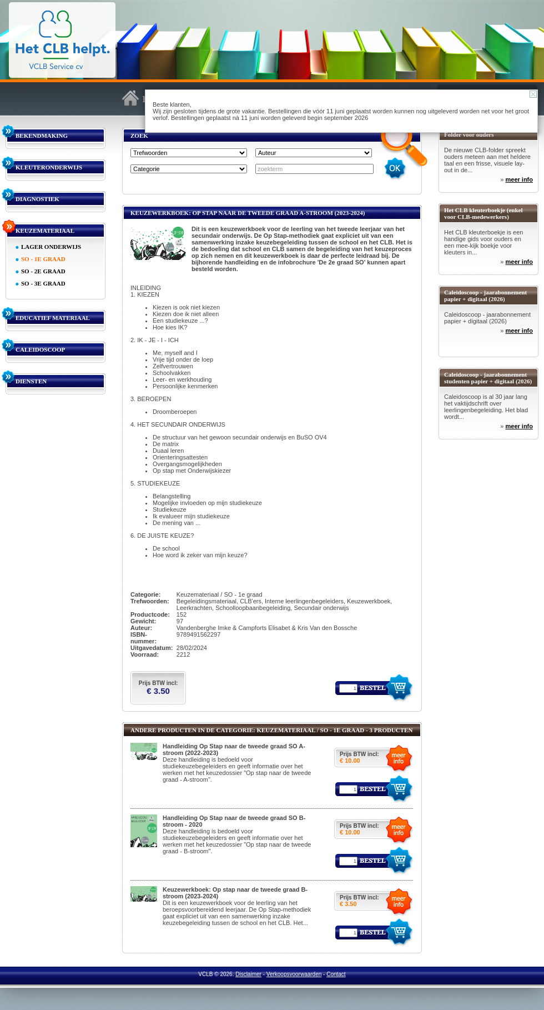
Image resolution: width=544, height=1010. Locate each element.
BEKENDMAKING (42, 135)
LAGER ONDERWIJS (51, 246)
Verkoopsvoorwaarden (294, 974)
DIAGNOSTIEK (37, 199)
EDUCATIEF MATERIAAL (53, 317)
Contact (335, 974)
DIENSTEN (31, 381)
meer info (519, 179)
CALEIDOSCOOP (40, 349)
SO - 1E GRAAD (43, 259)
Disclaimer (248, 974)
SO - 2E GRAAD (43, 271)
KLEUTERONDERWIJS (49, 167)
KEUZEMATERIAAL (45, 230)
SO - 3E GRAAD (43, 283)
